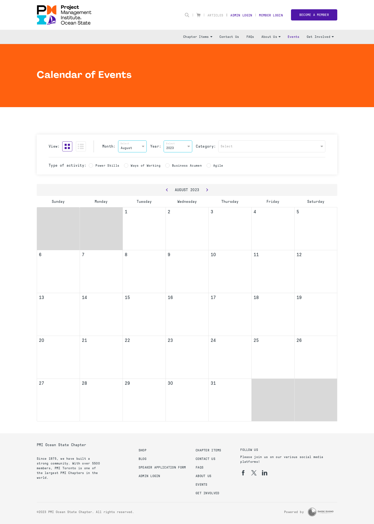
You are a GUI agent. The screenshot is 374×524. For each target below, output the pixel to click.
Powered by (294, 512)
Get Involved (320, 37)
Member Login (271, 15)
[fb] (243, 472)
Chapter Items (197, 37)
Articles (215, 15)
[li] (265, 472)
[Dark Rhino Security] (320, 512)
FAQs (250, 37)
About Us (270, 37)
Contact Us (229, 37)
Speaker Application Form (162, 467)
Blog (142, 459)
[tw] (254, 472)
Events (294, 37)
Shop (142, 450)
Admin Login (241, 15)
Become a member (314, 15)
